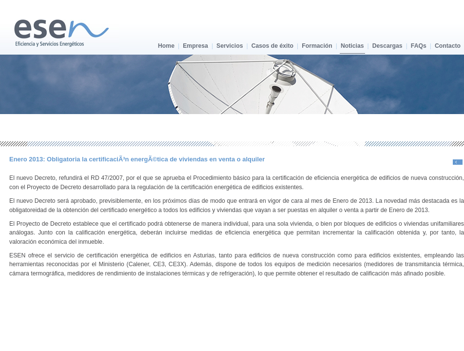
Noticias (352, 45)
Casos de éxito (272, 45)
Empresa (195, 45)
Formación (317, 45)
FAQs (418, 45)
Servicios (229, 45)
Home (166, 45)
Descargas (387, 45)
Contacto (448, 45)
